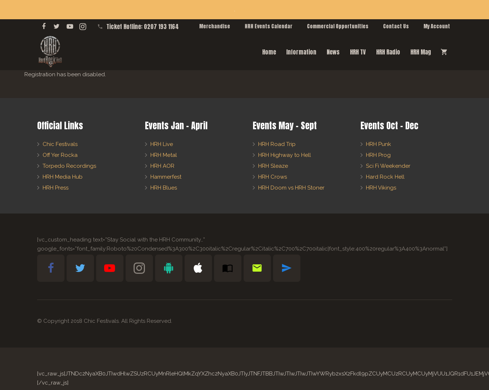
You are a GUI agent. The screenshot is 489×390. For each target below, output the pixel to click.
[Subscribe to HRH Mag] (227, 268)
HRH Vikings (381, 187)
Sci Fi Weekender (388, 166)
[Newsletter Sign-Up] (257, 268)
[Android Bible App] (168, 268)
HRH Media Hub (63, 177)
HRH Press (55, 187)
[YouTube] (69, 26)
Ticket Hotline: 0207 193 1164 (142, 26)
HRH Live (161, 144)
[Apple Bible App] (198, 268)
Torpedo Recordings (69, 166)
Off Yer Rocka (60, 155)
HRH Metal (163, 155)
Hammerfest (165, 177)
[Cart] (444, 52)
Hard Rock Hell (385, 177)
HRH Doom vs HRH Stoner (291, 187)
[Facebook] (43, 26)
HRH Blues (163, 187)
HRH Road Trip (277, 144)
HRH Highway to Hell (284, 155)
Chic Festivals (60, 144)
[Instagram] (83, 26)
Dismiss (246, 9)
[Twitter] (56, 26)
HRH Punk (378, 144)
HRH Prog (378, 155)
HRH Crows (272, 177)
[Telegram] (286, 268)
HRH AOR (162, 166)
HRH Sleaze (273, 166)
